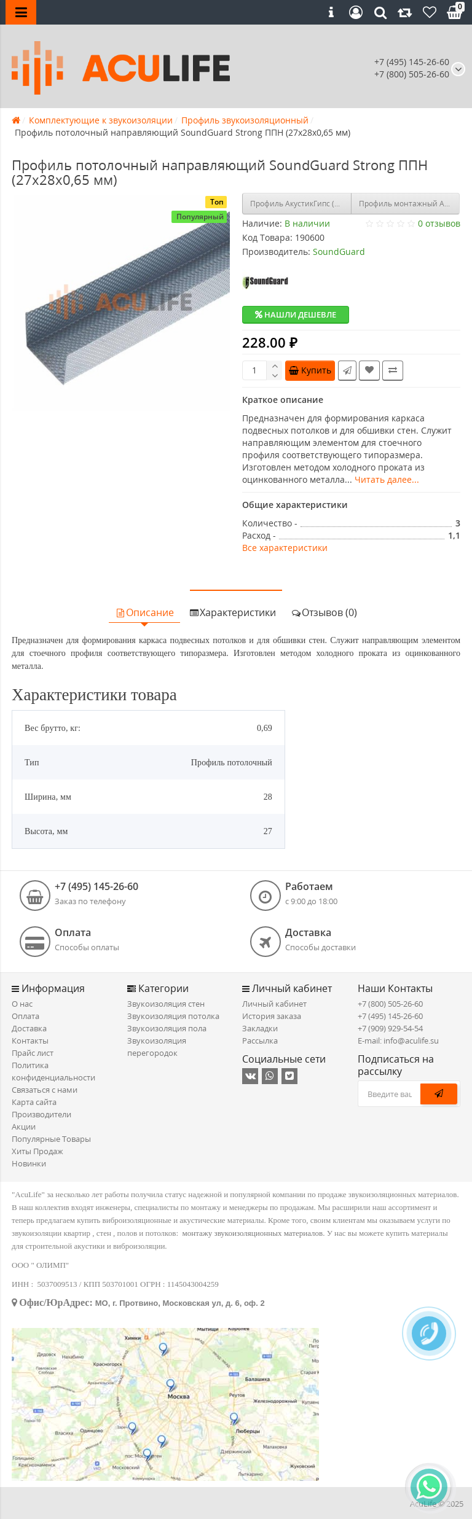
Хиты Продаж (37, 1151)
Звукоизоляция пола (166, 1028)
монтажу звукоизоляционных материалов (253, 1233)
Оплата (25, 1015)
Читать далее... (387, 479)
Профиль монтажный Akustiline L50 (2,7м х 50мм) (409, 203)
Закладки (260, 1028)
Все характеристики (285, 547)
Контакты (30, 1040)
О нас (22, 1003)
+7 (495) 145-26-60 (411, 62)
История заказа (271, 1015)
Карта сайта (34, 1101)
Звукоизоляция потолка (173, 1015)
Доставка (29, 1028)
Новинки (29, 1163)
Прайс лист (32, 1052)
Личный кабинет (274, 1003)
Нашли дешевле (295, 314)
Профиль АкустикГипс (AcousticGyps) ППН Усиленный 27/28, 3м (301, 203)
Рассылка (260, 1040)
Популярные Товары (51, 1138)
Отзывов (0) (324, 612)
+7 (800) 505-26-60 (390, 1003)
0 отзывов (439, 223)
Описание (144, 612)
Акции (24, 1126)
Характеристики (232, 612)
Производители (41, 1114)
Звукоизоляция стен (166, 1003)
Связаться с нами (44, 1089)
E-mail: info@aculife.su (398, 1040)
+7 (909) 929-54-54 (390, 1028)
